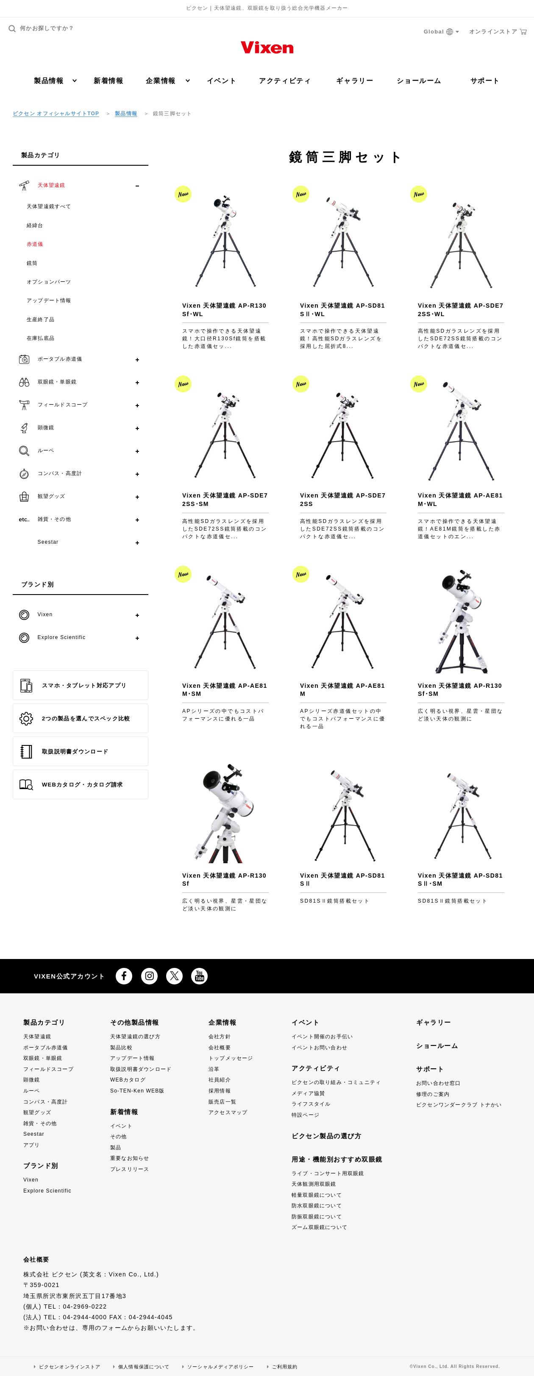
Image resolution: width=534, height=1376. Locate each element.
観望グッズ (37, 1112)
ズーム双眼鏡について (320, 1227)
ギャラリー (354, 80)
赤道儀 (35, 244)
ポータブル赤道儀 (45, 1048)
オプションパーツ (49, 282)
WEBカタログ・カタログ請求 (71, 785)
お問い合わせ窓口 (438, 1083)
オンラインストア (498, 31)
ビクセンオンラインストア (69, 1366)
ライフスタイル (311, 1104)
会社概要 (220, 1048)
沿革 (214, 1069)
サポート (485, 80)
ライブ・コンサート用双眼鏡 (328, 1173)
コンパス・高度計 (45, 1102)
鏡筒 (32, 263)
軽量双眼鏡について (317, 1195)
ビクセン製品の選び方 (327, 1136)
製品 (115, 1148)
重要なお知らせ (129, 1158)
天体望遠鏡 (37, 1037)
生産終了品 (41, 319)
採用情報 (220, 1091)
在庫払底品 (41, 338)
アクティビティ (285, 80)
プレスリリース (129, 1169)
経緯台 (35, 225)
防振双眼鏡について (317, 1217)
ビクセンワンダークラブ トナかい (459, 1105)
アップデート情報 (49, 300)
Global (441, 32)
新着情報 (108, 80)
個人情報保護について (144, 1366)
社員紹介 (220, 1080)
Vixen (31, 1180)
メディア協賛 (308, 1093)
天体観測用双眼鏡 (314, 1184)
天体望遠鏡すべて (49, 206)
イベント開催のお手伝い (322, 1037)
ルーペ (31, 1091)
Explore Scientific (47, 1191)
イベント (221, 80)
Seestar (33, 1134)
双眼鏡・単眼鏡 (42, 1058)
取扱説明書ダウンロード (63, 752)
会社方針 (220, 1037)
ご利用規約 (285, 1366)
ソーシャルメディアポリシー (220, 1366)
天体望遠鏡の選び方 (135, 1037)
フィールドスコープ (48, 1069)
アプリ (31, 1145)
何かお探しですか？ (41, 28)
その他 (118, 1137)
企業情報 (167, 80)
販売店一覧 (222, 1102)
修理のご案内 (433, 1094)
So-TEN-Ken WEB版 (137, 1091)
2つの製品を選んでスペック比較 (75, 719)
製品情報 (55, 80)
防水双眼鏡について (317, 1206)
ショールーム (419, 80)
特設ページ (306, 1115)
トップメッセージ (231, 1058)
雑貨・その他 (40, 1123)
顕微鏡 (31, 1080)
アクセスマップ (228, 1112)
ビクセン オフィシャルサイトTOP (56, 114)
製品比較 (121, 1048)
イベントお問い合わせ (320, 1048)
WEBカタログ (128, 1080)
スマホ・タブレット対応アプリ (73, 685)
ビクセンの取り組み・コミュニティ (336, 1082)
